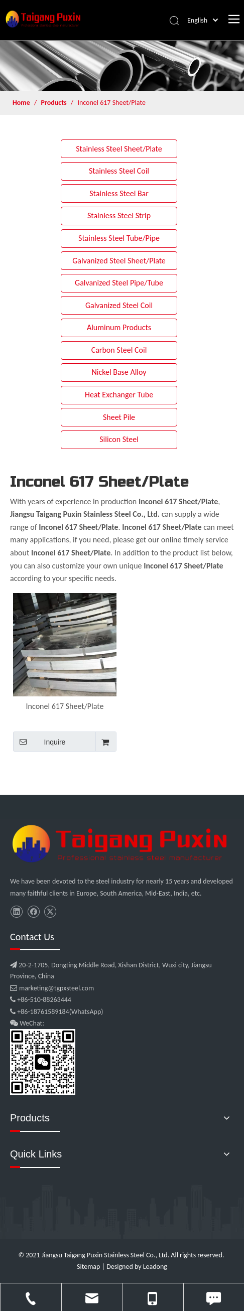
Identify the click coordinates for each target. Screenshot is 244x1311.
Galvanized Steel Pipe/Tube (119, 282)
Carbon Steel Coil (119, 350)
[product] (122, 65)
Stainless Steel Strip (119, 215)
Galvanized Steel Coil (119, 305)
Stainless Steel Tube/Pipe (119, 238)
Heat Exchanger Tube (119, 394)
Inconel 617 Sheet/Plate (65, 706)
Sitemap (88, 1266)
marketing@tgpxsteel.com (52, 988)
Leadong (155, 1266)
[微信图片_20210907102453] (122, 843)
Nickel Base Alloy (118, 372)
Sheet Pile (119, 417)
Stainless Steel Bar (119, 193)
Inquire (39, 742)
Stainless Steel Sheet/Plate (119, 149)
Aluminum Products (119, 327)
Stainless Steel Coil (119, 171)
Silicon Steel (119, 439)
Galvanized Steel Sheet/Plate (119, 260)
